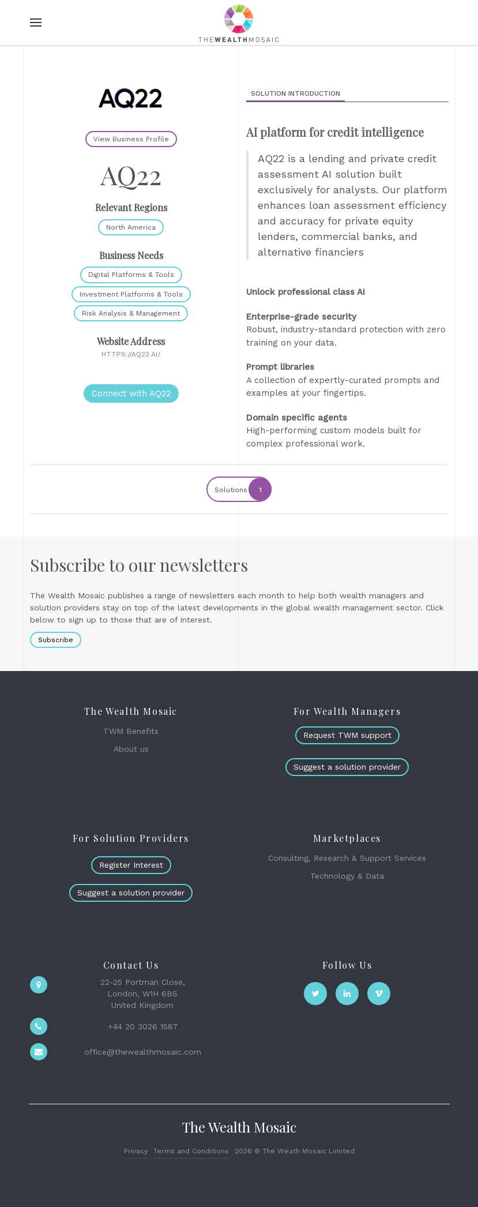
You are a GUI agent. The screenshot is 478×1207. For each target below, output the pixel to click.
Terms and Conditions (191, 1151)
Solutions (242, 489)
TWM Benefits (131, 731)
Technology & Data (347, 875)
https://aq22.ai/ (130, 354)
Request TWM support (347, 735)
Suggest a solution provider (347, 766)
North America (131, 227)
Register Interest (131, 864)
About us (131, 749)
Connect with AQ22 (131, 393)
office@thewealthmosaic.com (142, 1051)
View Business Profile (131, 139)
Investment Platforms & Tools (131, 294)
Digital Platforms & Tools (131, 275)
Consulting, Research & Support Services (347, 858)
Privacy (136, 1151)
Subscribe (55, 640)
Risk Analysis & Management (131, 313)
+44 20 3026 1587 (143, 1026)
